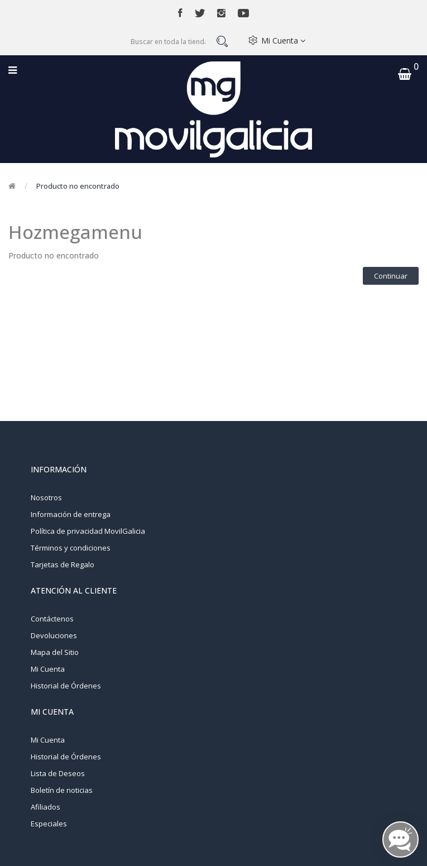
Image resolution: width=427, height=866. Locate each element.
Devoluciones (54, 635)
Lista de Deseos (58, 773)
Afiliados (45, 807)
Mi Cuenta (283, 40)
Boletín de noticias (62, 790)
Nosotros (46, 497)
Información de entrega (71, 514)
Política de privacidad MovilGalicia (88, 531)
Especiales (49, 824)
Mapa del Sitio (55, 652)
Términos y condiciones (71, 548)
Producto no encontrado (77, 186)
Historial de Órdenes (66, 686)
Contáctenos (52, 619)
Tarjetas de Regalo (62, 564)
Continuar (390, 276)
